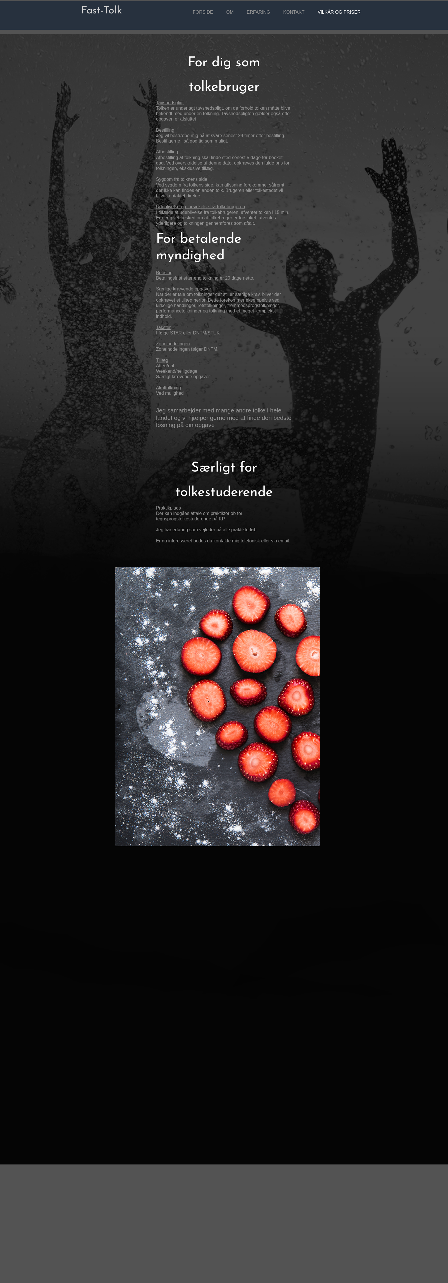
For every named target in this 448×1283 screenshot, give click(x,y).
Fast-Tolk (101, 11)
